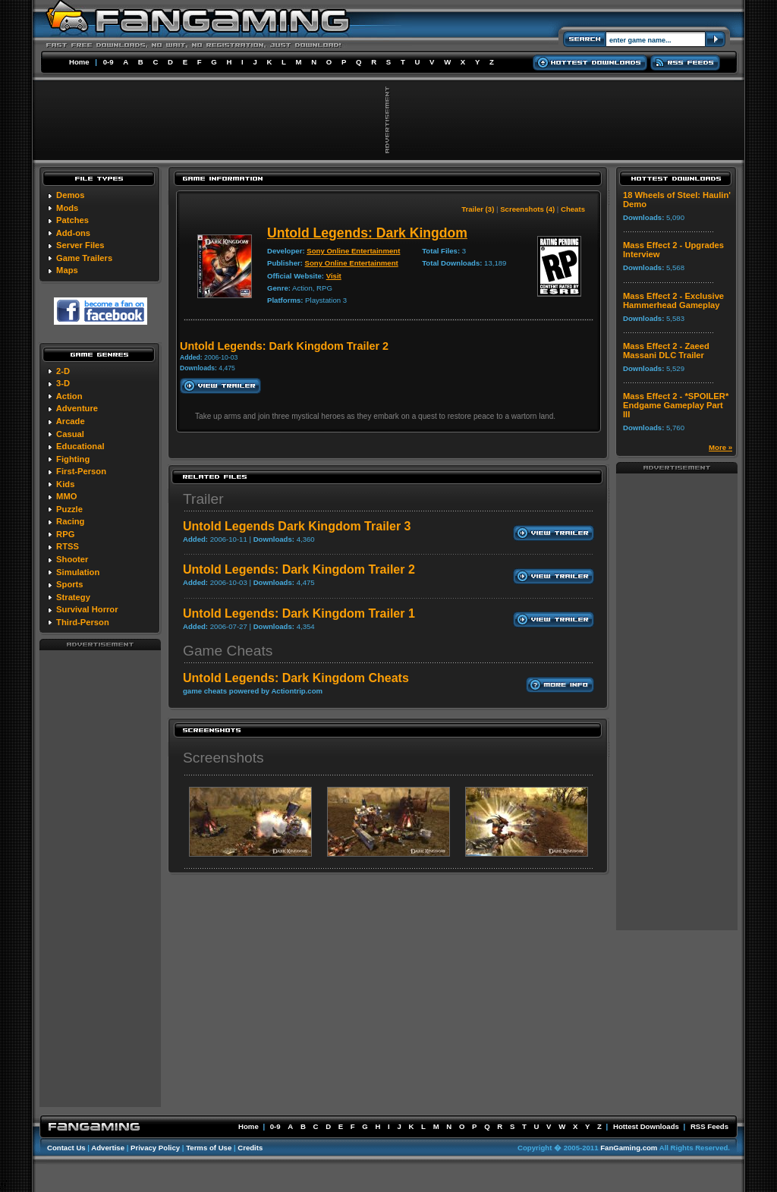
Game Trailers (84, 258)
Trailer (203, 499)
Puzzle (69, 509)
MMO (66, 496)
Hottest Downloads (646, 1126)
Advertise (107, 1147)
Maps (67, 270)
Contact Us (66, 1147)
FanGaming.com (628, 1147)
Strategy (73, 597)
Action (69, 396)
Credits (250, 1147)
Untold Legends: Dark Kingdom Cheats (296, 677)
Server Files (80, 245)
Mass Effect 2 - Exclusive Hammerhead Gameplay (673, 300)
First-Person (81, 471)
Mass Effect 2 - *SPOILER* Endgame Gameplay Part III (675, 405)
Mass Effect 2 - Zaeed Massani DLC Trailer (666, 350)
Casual (70, 434)
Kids (65, 484)
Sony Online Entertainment (353, 251)
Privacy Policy (155, 1147)
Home (79, 62)
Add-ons (73, 232)
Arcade (70, 421)
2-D (63, 371)
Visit (333, 276)
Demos (70, 195)
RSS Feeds (709, 1126)
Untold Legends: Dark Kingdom (367, 233)
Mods (67, 207)
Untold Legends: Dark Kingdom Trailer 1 (299, 613)
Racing (70, 521)
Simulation (77, 572)
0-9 (108, 62)
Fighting (73, 459)
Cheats (573, 209)
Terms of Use (208, 1147)
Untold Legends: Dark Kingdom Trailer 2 (299, 569)
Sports (69, 584)
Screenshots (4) (527, 209)
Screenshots (223, 758)
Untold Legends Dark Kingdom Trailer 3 (297, 526)
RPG (65, 534)
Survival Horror (87, 609)
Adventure (77, 408)
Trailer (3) (477, 209)
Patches (72, 220)
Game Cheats (227, 651)
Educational (80, 446)
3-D (63, 383)
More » (720, 447)
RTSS (67, 546)
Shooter (72, 559)
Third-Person (82, 622)
